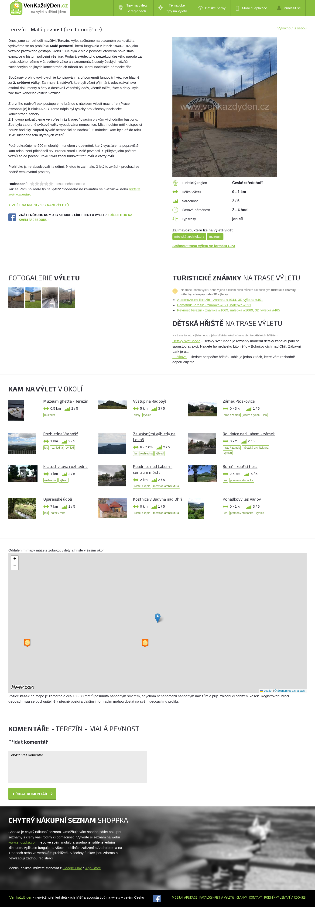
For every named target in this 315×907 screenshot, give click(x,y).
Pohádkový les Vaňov (242, 499)
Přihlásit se (289, 8)
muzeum (215, 236)
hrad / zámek (232, 415)
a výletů (227, 897)
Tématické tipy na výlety (172, 8)
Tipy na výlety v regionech (133, 8)
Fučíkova (179, 357)
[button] (158, 618)
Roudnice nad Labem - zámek (249, 433)
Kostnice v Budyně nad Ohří (157, 499)
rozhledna (57, 447)
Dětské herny (212, 8)
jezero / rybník (251, 415)
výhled (147, 415)
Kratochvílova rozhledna (65, 466)
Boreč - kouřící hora (240, 466)
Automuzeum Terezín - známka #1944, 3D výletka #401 (220, 300)
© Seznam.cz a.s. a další (289, 690)
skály (137, 415)
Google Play (72, 868)
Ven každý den (20, 897)
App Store (93, 868)
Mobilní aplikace (251, 8)
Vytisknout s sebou (292, 28)
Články (241, 897)
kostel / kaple (142, 486)
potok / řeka (58, 513)
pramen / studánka (241, 480)
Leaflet (266, 690)
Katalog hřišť (209, 897)
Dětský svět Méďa (186, 341)
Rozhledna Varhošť (60, 433)
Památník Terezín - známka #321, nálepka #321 (214, 305)
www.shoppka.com (23, 842)
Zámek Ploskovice (239, 401)
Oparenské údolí (57, 499)
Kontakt (255, 897)
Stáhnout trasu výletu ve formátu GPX (203, 246)
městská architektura (189, 236)
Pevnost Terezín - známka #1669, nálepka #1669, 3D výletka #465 (228, 310)
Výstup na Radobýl (149, 401)
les (265, 415)
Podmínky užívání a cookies (285, 897)
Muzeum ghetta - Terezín (65, 401)
